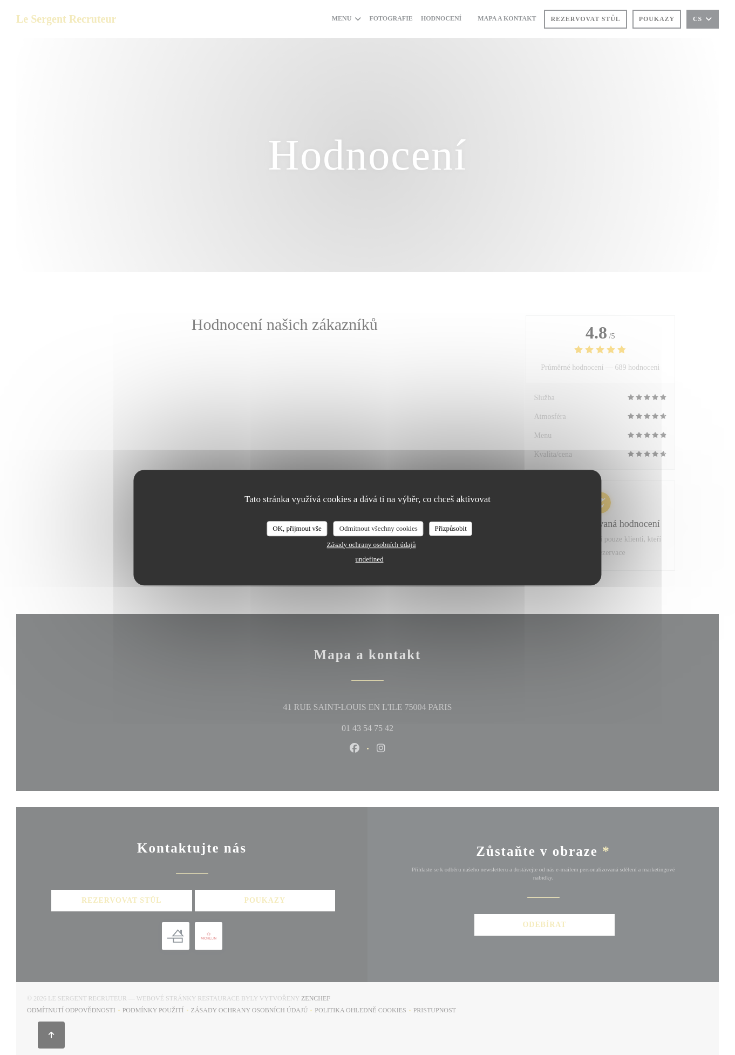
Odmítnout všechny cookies (378, 528)
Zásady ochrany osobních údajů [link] (371, 544)
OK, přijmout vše (297, 528)
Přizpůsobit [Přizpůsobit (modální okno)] (451, 528)
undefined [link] (370, 559)
